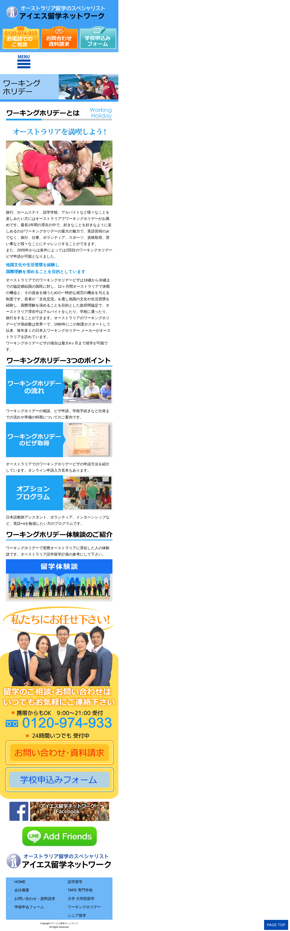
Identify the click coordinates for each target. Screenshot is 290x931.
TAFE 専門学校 (76, 890)
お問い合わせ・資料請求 (31, 899)
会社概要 (18, 890)
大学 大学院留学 (77, 899)
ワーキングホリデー (80, 907)
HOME (16, 882)
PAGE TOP (276, 925)
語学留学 (71, 882)
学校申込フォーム (25, 907)
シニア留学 (73, 915)
